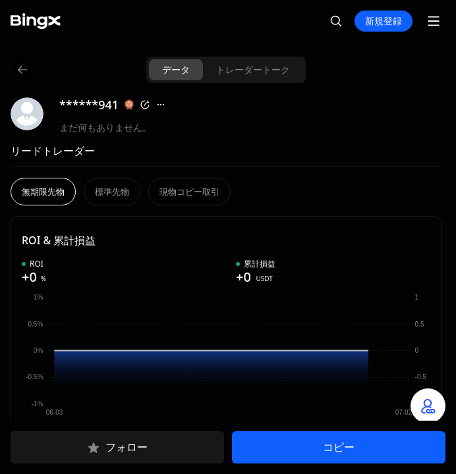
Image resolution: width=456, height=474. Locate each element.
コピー (339, 447)
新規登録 (383, 20)
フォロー (117, 447)
